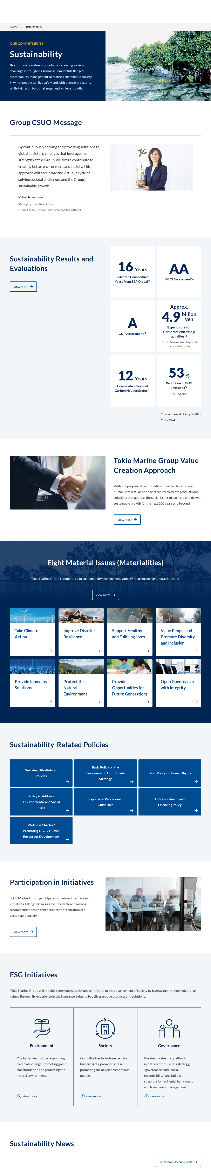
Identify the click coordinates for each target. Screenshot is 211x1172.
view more (21, 286)
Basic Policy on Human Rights (170, 773)
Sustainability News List (175, 1162)
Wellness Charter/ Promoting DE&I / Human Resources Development (41, 830)
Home (14, 26)
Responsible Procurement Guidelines (106, 802)
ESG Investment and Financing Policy (170, 802)
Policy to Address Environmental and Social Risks (41, 802)
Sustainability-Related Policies (41, 773)
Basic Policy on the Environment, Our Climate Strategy (105, 773)
